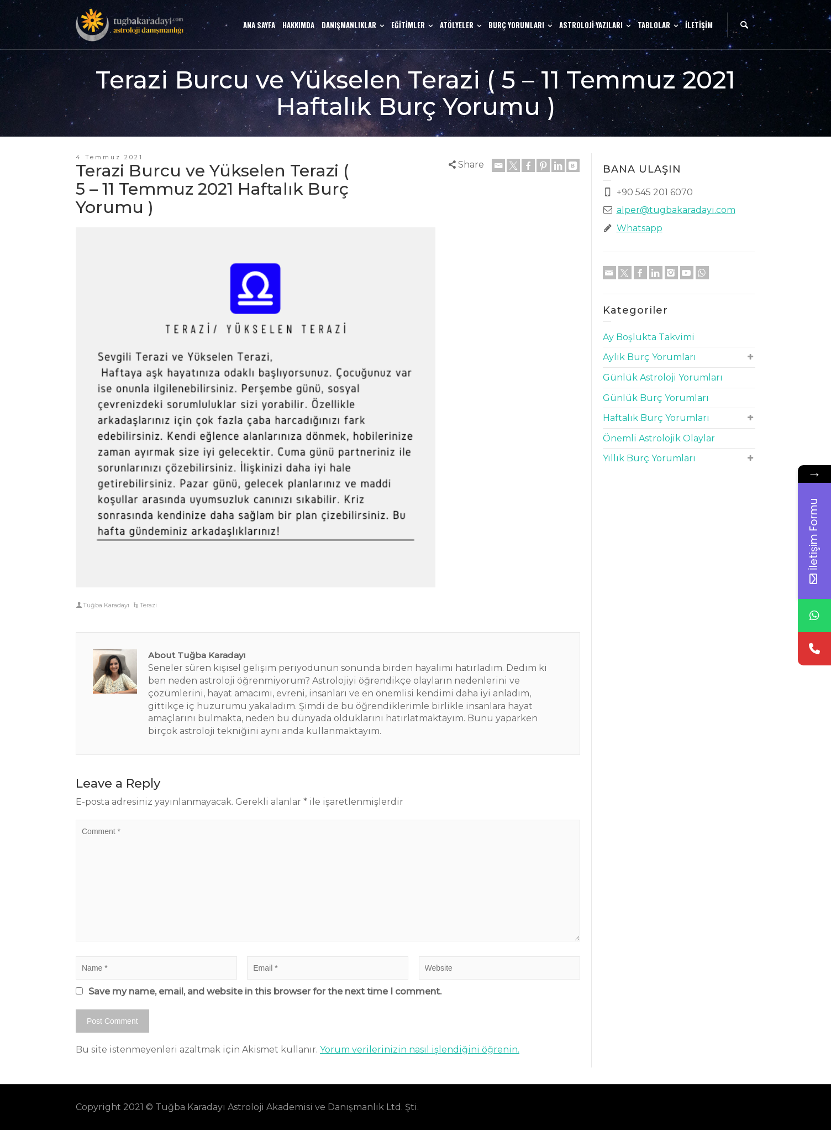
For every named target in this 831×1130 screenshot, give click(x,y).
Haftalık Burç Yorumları (656, 418)
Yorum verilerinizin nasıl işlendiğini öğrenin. (419, 1049)
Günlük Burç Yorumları (656, 398)
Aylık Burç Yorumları (649, 357)
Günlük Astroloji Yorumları (663, 377)
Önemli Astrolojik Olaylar (659, 438)
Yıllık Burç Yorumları (649, 458)
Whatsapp (639, 228)
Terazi (148, 605)
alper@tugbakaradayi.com (676, 210)
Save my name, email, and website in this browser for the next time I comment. (264, 991)
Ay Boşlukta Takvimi (649, 337)
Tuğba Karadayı (106, 605)
